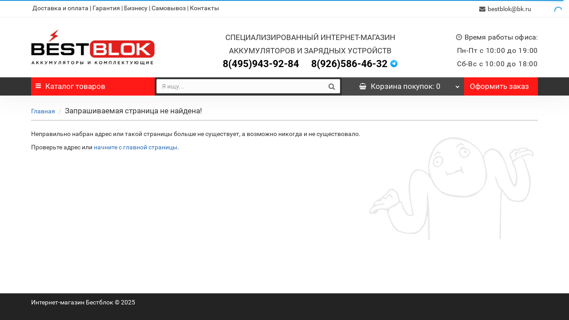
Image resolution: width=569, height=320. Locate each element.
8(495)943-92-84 (261, 62)
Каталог (70, 85)
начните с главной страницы (135, 146)
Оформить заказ (499, 85)
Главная (43, 110)
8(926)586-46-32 (349, 62)
